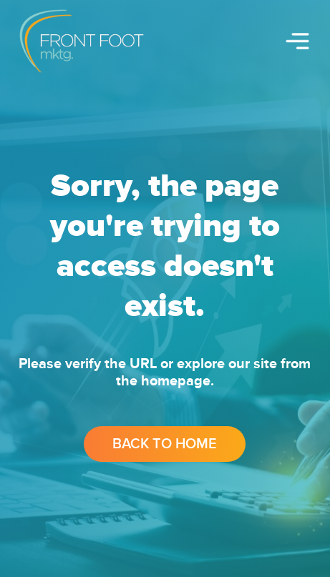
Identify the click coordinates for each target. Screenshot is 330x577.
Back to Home (164, 444)
